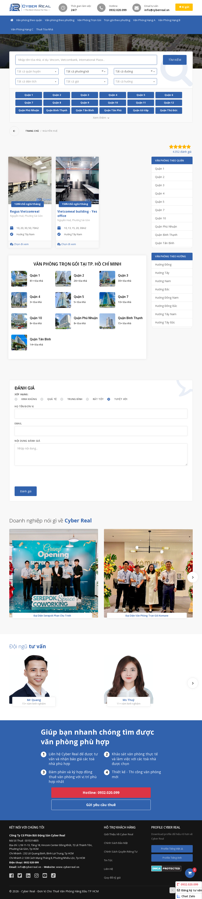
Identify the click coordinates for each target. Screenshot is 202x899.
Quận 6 (169, 95)
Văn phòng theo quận (29, 20)
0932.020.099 (187, 884)
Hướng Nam (163, 281)
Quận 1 (28, 95)
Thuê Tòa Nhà (44, 29)
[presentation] (45, 476)
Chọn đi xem (19, 244)
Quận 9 (84, 102)
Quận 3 (84, 95)
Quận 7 (28, 102)
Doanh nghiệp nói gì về (50, 520)
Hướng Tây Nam (165, 314)
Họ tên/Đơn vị (24, 406)
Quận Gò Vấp (141, 110)
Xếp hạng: (22, 394)
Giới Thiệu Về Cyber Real (118, 834)
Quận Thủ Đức (169, 110)
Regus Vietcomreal (24, 211)
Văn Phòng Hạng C (22, 29)
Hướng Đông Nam (167, 297)
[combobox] (37, 71)
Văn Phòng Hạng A (144, 20)
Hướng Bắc (162, 289)
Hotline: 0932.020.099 (101, 792)
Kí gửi (184, 7)
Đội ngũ (27, 646)
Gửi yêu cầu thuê (101, 804)
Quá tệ (52, 399)
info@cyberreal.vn (29, 867)
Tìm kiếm (174, 60)
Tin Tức (108, 860)
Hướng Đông (163, 264)
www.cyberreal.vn (67, 867)
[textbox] (35, 71)
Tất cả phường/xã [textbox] (84, 71)
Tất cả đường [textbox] (134, 71)
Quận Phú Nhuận (29, 110)
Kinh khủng (29, 399)
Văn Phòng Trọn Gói (89, 20)
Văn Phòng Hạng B (169, 20)
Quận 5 (141, 95)
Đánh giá (25, 491)
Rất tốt (98, 399)
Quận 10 (113, 102)
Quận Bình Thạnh (56, 110)
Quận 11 (141, 102)
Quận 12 (169, 102)
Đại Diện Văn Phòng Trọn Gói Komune (146, 615)
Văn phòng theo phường (59, 20)
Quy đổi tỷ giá (112, 877)
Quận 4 (112, 95)
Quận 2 (56, 95)
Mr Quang (34, 700)
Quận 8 (56, 102)
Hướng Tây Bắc (165, 322)
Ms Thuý (129, 700)
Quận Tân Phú (113, 110)
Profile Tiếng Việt (172, 848)
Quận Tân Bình (85, 110)
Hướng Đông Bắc (166, 306)
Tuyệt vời (120, 399)
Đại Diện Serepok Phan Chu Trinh (52, 615)
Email (18, 423)
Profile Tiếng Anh (172, 857)
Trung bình (74, 399)
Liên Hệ (108, 869)
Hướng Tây (162, 273)
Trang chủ (32, 131)
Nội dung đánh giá (27, 441)
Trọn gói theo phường (117, 20)
